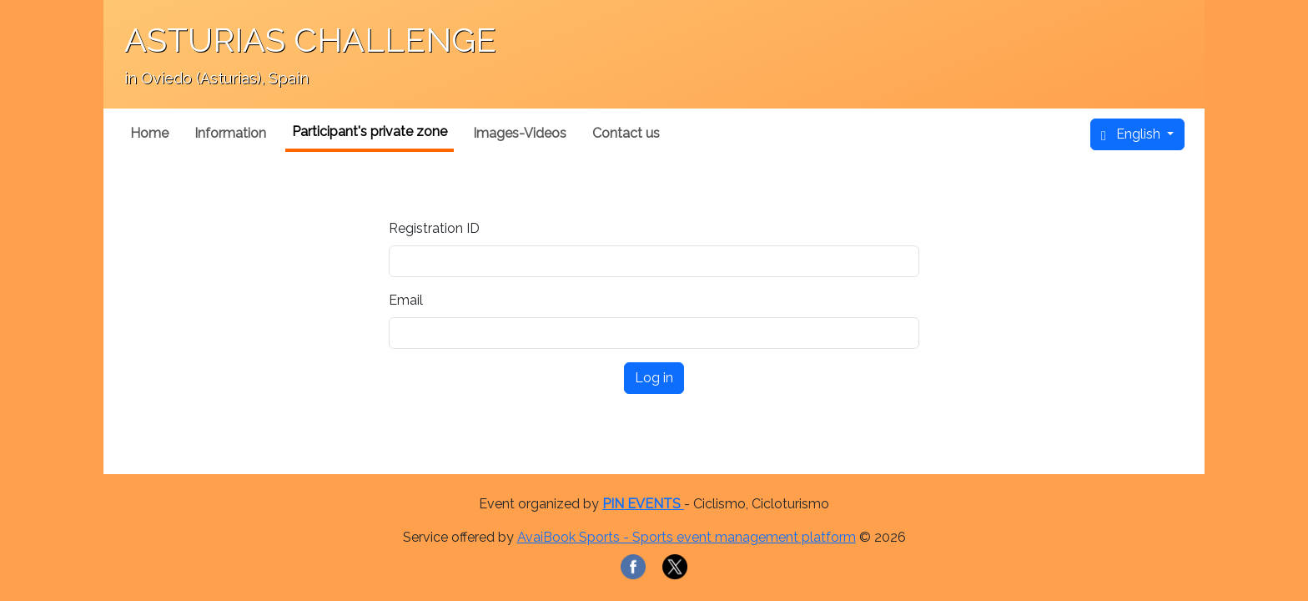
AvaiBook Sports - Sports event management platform (686, 537)
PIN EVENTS (643, 504)
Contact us (626, 133)
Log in (654, 378)
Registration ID (434, 228)
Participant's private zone (369, 131)
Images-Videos (519, 133)
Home (149, 133)
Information (230, 133)
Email (406, 300)
